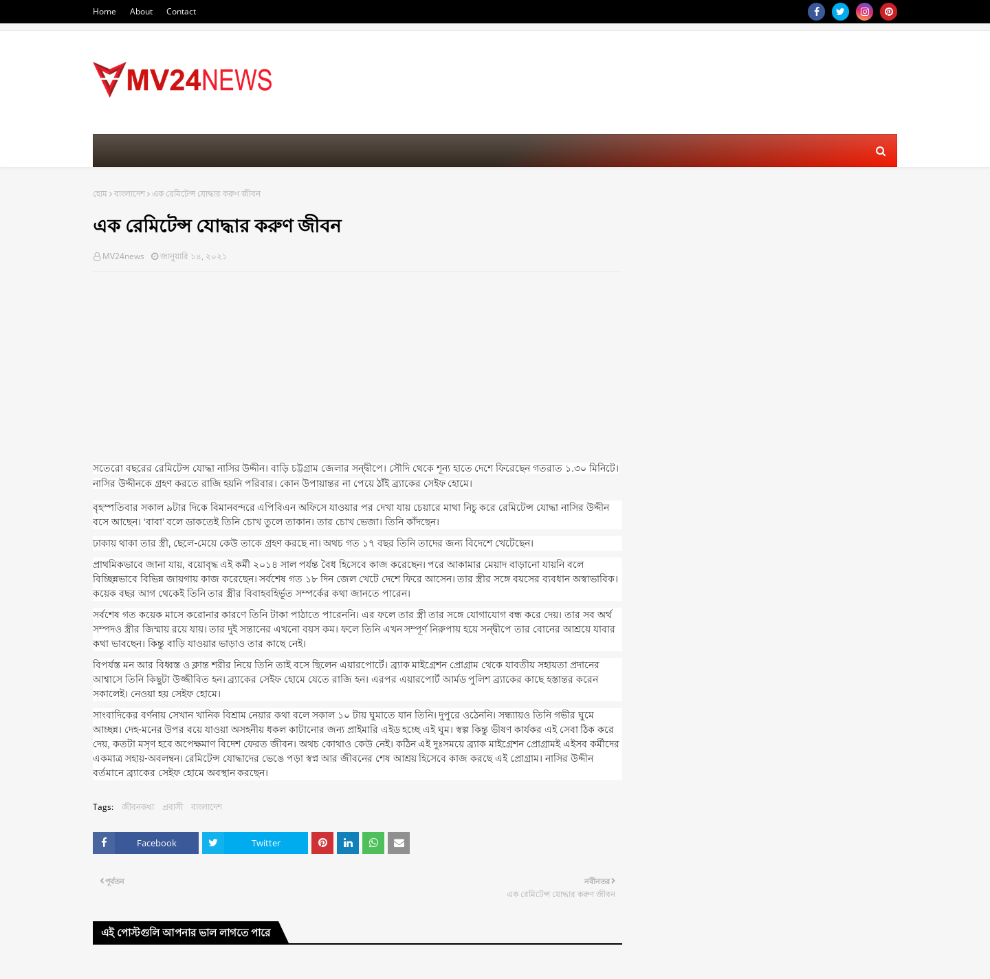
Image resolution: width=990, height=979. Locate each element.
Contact (181, 11)
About (141, 11)
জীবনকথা (138, 807)
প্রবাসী (172, 807)
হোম (100, 193)
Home (104, 11)
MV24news (123, 256)
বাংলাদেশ (129, 193)
